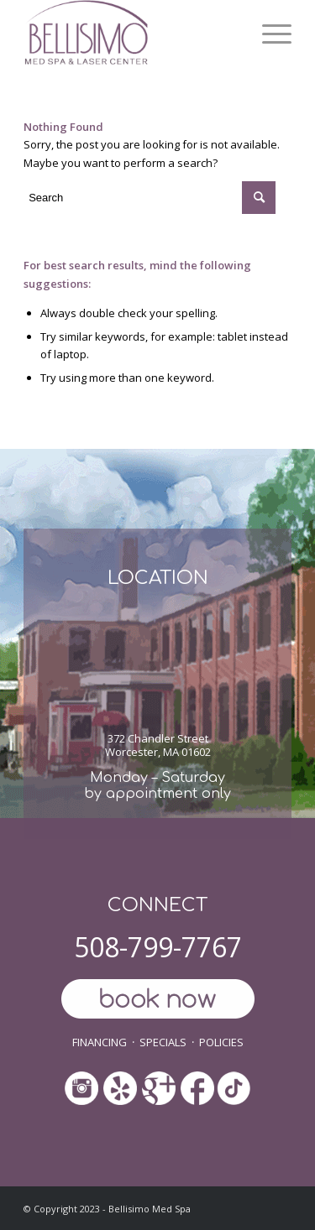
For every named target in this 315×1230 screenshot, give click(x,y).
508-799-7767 (158, 947)
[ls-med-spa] (131, 33)
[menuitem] (268, 33)
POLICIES (221, 1042)
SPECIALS (162, 1042)
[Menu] (268, 33)
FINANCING (99, 1042)
